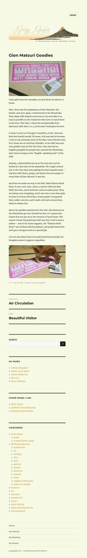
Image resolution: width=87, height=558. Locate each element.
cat (12, 491)
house (14, 501)
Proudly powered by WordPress (35, 551)
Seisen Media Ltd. (19, 374)
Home (12, 526)
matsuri (17, 474)
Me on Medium (18, 381)
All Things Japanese (20, 444)
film (16, 457)
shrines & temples (22, 484)
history (17, 467)
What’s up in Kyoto (20, 371)
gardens (17, 464)
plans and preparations (22, 507)
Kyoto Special (40, 283)
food (16, 461)
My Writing (14, 531)
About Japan (17, 434)
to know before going (24, 441)
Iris (10, 283)
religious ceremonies (23, 481)
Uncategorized (18, 511)
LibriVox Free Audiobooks (23, 407)
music (16, 477)
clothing (18, 454)
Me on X (15, 378)
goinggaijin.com (15, 551)
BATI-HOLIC (17, 404)
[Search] (63, 343)
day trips (15, 494)
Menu (73, 15)
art (15, 451)
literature (18, 471)
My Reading (14, 537)
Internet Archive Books (22, 411)
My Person (14, 543)
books (16, 437)
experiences (29, 283)
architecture (19, 447)
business (15, 487)
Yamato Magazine (19, 368)
